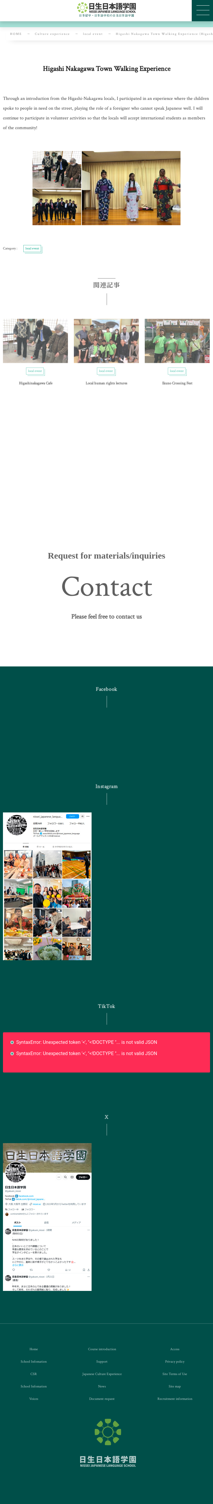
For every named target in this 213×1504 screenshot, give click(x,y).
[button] (106, 622)
